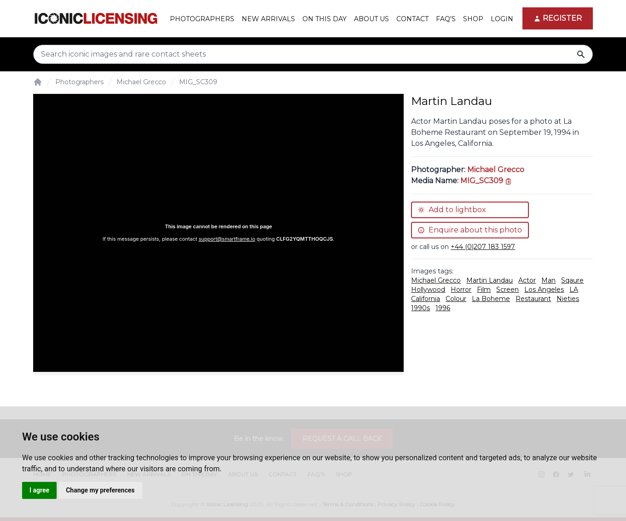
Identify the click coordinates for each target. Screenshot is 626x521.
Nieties (567, 299)
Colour (456, 299)
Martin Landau (489, 280)
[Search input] (313, 54)
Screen (507, 289)
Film (484, 289)
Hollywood (428, 289)
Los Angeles (544, 289)
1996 (442, 308)
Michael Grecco (141, 82)
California (425, 299)
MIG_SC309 (198, 82)
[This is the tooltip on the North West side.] (486, 180)
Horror (461, 289)
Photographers (79, 82)
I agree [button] (39, 490)
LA (573, 289)
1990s (420, 308)
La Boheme (491, 299)
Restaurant (533, 299)
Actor (527, 280)
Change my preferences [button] (100, 490)
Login (502, 19)
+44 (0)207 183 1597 (483, 247)
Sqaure (572, 280)
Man (548, 280)
